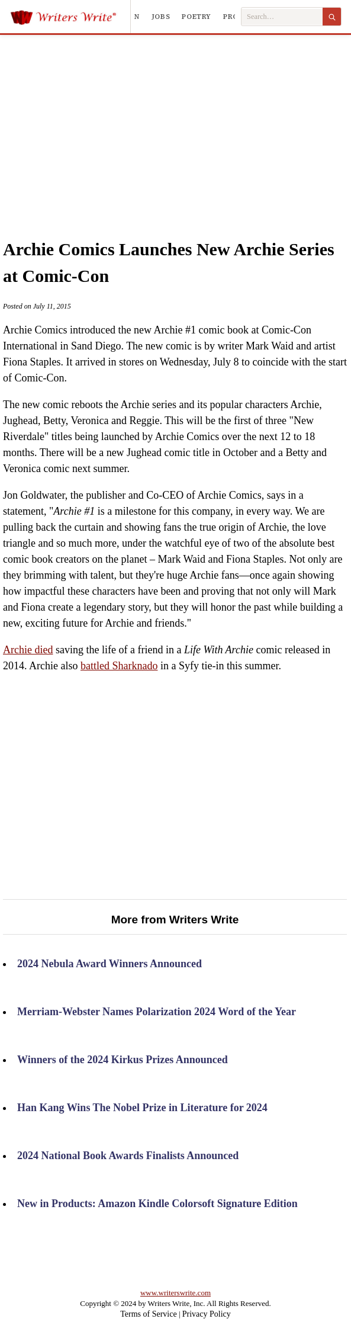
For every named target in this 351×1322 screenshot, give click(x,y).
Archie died (28, 650)
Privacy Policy (206, 1314)
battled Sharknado (118, 666)
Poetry (196, 16)
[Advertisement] (188, 124)
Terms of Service (148, 1314)
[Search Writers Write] (282, 17)
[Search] (332, 16)
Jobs (161, 16)
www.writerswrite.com (175, 1292)
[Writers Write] (70, 16)
